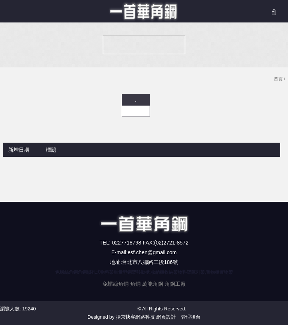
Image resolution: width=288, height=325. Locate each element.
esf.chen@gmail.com (152, 252)
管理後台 (191, 317)
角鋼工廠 (175, 284)
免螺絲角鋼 (115, 284)
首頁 (278, 79)
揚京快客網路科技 (135, 317)
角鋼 (135, 284)
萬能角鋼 (152, 284)
